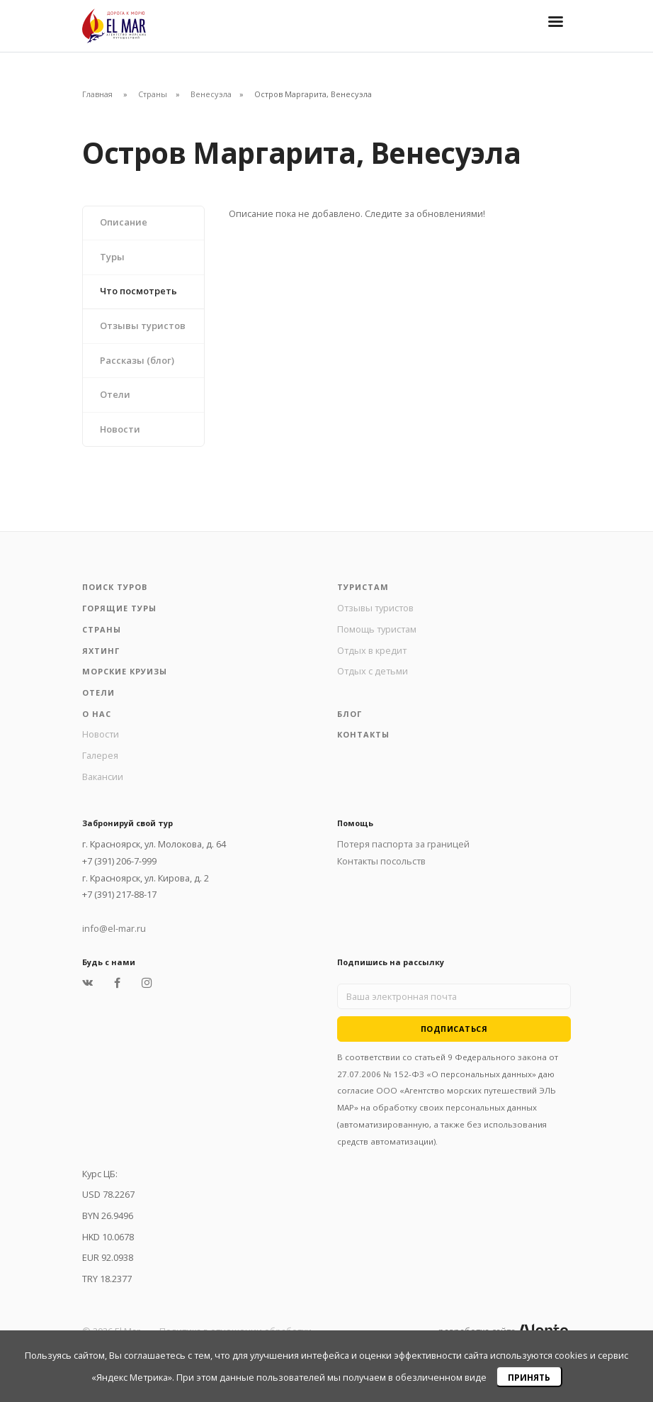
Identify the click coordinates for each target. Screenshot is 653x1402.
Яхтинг (101, 650)
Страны (152, 94)
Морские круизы (124, 671)
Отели (115, 394)
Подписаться (454, 1028)
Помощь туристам (376, 629)
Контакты (363, 734)
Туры (112, 256)
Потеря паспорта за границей (403, 844)
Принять (529, 1378)
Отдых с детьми (372, 670)
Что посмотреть (138, 290)
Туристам (363, 587)
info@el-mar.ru (114, 928)
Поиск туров (114, 587)
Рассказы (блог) (137, 360)
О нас (96, 713)
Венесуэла (211, 94)
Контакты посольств (381, 861)
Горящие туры (119, 608)
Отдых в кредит (372, 650)
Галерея (100, 755)
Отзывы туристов (143, 325)
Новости (120, 429)
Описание (123, 222)
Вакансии (102, 776)
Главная (97, 94)
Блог (349, 713)
